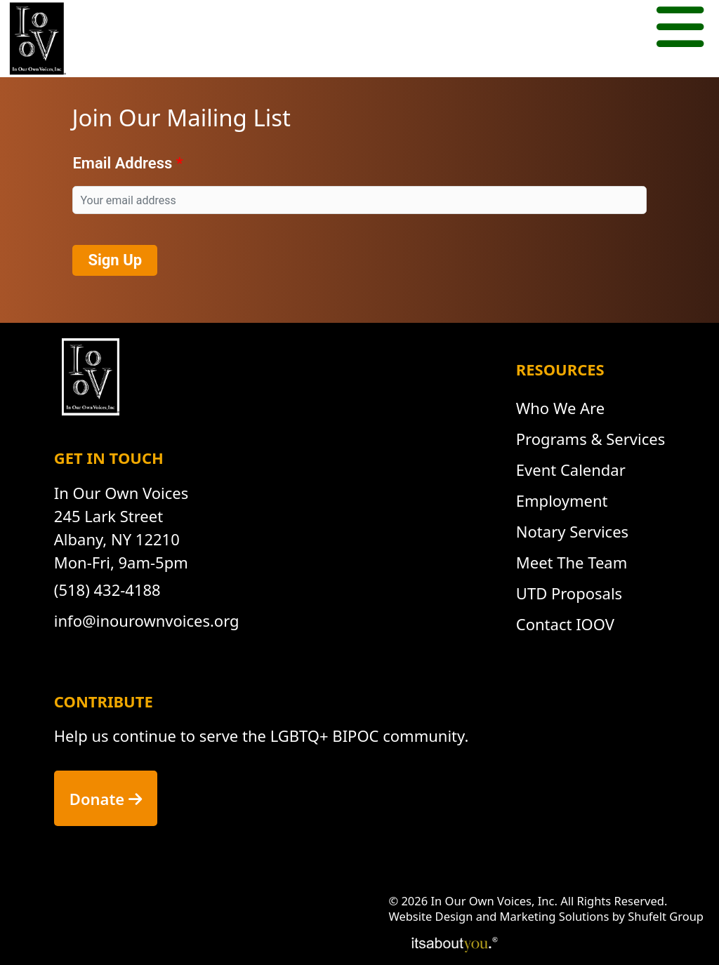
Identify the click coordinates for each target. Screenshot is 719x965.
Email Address (122, 163)
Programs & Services (590, 438)
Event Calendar (571, 469)
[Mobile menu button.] (680, 29)
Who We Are (560, 407)
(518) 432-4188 (107, 589)
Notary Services (572, 531)
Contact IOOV (565, 623)
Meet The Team (571, 562)
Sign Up (115, 260)
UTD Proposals (569, 593)
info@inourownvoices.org (146, 620)
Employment (562, 500)
